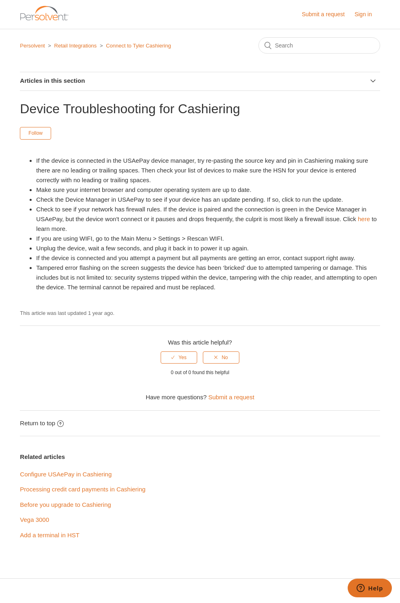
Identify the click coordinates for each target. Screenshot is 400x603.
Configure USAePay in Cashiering (66, 474)
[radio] (179, 357)
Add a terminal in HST (50, 535)
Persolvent (32, 46)
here (364, 218)
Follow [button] (35, 133)
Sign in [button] (363, 14)
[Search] (319, 45)
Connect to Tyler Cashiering (138, 46)
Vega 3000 (34, 519)
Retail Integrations (75, 46)
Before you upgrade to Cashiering (65, 504)
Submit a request (323, 14)
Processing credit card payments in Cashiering (82, 489)
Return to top (42, 423)
